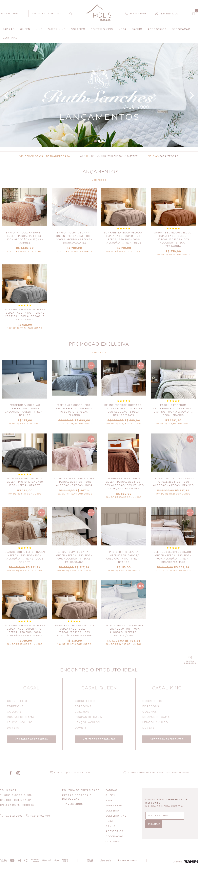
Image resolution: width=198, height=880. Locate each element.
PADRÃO (111, 792)
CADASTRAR (186, 817)
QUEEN (110, 797)
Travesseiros (72, 806)
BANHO (111, 828)
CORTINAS (113, 844)
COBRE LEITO (18, 702)
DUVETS (14, 729)
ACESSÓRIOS (114, 833)
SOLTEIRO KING (116, 818)
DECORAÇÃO (114, 839)
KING (109, 803)
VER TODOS (99, 180)
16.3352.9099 (137, 13)
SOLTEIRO (112, 813)
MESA (109, 823)
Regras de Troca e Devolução (76, 799)
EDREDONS (16, 707)
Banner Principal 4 (99, 95)
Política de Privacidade (80, 792)
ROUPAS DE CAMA (21, 718)
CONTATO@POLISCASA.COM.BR (72, 775)
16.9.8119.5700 (169, 14)
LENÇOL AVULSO (21, 723)
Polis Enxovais (99, 12)
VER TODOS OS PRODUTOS (31, 740)
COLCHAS (15, 713)
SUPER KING (114, 808)
